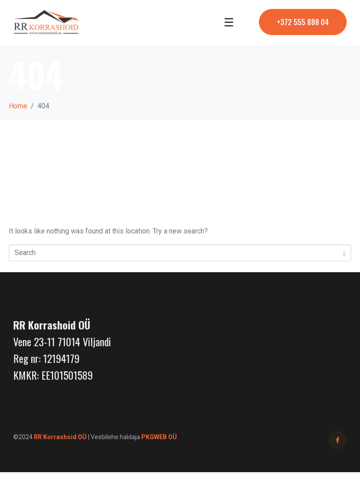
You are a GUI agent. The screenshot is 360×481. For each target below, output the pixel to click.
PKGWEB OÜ (159, 436)
